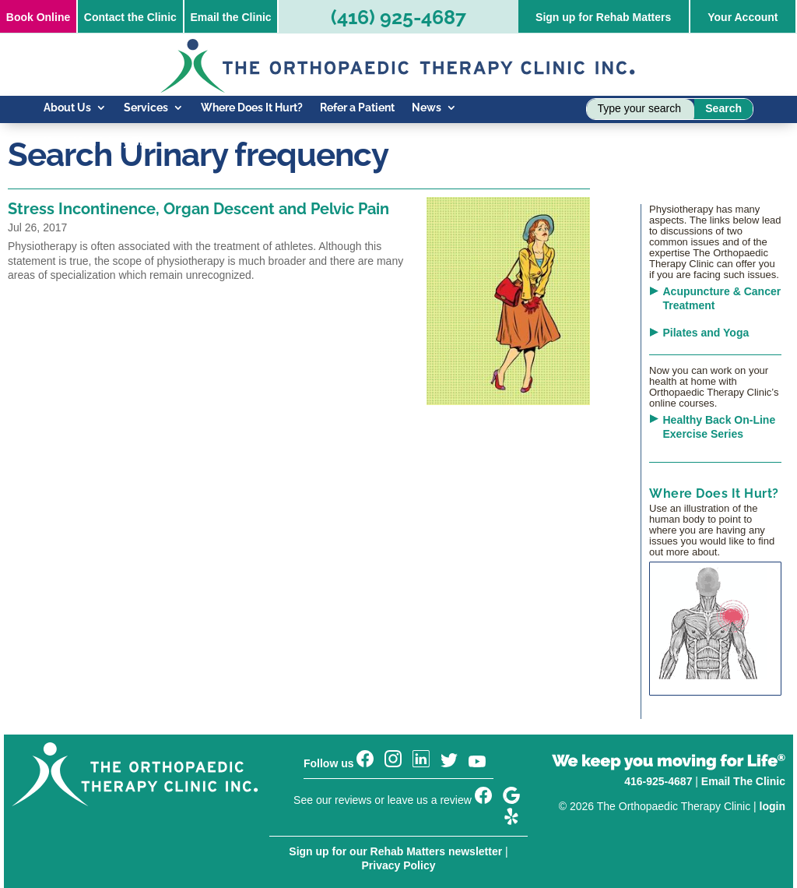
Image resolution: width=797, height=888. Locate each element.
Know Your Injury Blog (100, 142)
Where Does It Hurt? (252, 108)
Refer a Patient (357, 108)
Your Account (742, 17)
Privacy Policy (399, 865)
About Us (67, 108)
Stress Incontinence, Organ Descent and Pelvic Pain (198, 208)
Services (146, 108)
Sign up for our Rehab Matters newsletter (395, 851)
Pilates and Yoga (706, 332)
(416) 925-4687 (398, 17)
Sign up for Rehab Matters (603, 17)
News (426, 108)
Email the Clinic (230, 17)
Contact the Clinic (130, 17)
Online (38, 17)
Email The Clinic (743, 781)
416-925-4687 (658, 781)
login (772, 806)
